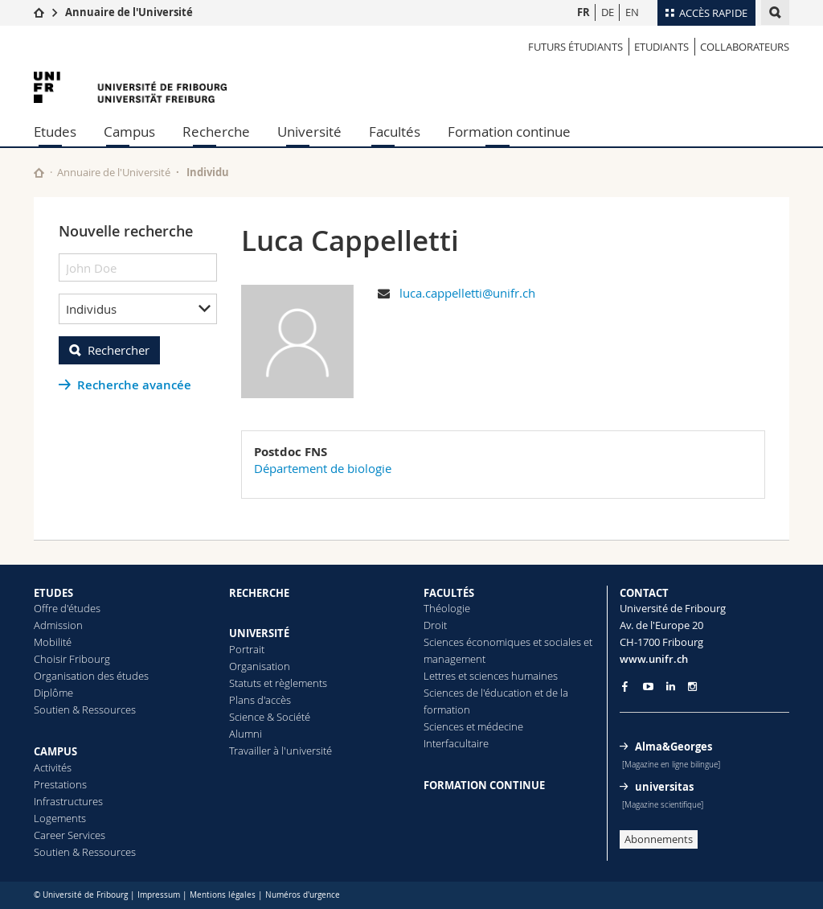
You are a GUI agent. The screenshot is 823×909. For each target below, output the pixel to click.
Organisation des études (91, 675)
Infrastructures (68, 801)
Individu (207, 172)
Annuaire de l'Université (129, 12)
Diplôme (53, 692)
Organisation (259, 666)
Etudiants (661, 46)
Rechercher (118, 350)
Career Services (69, 835)
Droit (435, 625)
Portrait (246, 649)
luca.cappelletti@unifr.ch (467, 293)
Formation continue (509, 131)
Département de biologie (322, 468)
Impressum (158, 895)
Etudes (55, 131)
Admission (58, 625)
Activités (53, 767)
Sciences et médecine (473, 726)
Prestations (60, 784)
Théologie (447, 608)
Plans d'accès (260, 700)
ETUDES (53, 593)
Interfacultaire (456, 743)
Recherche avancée (134, 384)
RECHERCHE (259, 593)
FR (583, 12)
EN (632, 12)
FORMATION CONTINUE (484, 785)
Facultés (394, 131)
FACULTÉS (449, 593)
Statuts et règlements (278, 683)
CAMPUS (55, 751)
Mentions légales (223, 895)
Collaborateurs (744, 46)
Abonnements (658, 839)
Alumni (245, 733)
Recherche (216, 131)
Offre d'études (67, 608)
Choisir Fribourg (72, 659)
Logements (60, 818)
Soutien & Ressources (85, 709)
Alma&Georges (673, 746)
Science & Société (269, 717)
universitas (664, 786)
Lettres (440, 675)
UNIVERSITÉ (259, 633)
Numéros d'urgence (302, 895)
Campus (129, 131)
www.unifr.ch (654, 659)
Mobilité (53, 642)
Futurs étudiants (575, 46)
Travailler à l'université (280, 750)
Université (309, 131)
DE (607, 12)
